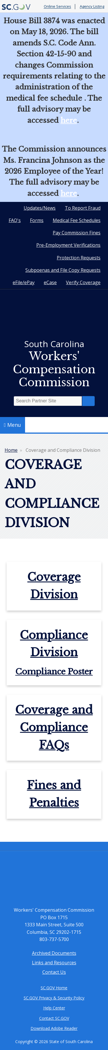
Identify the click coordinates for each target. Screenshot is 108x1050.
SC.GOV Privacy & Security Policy (54, 998)
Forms (36, 220)
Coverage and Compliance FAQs (54, 727)
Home (11, 450)
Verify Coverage (83, 282)
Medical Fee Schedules (77, 220)
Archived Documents (54, 953)
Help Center (54, 1008)
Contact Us (54, 972)
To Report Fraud (83, 208)
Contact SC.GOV (54, 1018)
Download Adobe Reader (54, 1028)
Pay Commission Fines (77, 232)
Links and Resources (54, 962)
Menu (12, 424)
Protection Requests (79, 258)
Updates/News (40, 208)
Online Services (57, 6)
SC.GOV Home (54, 987)
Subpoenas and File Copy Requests (63, 270)
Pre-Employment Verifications (68, 245)
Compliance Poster (54, 672)
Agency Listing (92, 6)
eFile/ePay (24, 282)
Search (88, 401)
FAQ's (15, 220)
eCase (50, 282)
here (68, 120)
